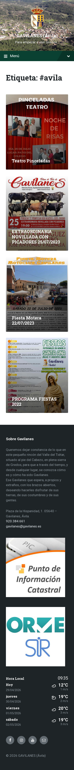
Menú (37, 56)
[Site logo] (37, 28)
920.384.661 (15, 521)
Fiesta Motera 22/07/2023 (26, 320)
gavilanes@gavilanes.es (23, 526)
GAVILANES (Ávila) (37, 35)
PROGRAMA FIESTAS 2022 (34, 401)
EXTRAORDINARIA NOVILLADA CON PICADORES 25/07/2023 (36, 237)
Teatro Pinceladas (31, 161)
